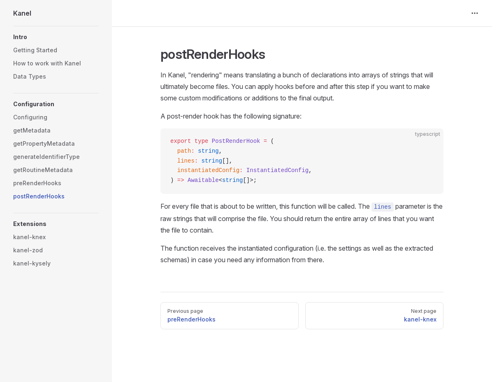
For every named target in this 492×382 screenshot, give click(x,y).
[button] (56, 37)
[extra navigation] (475, 13)
